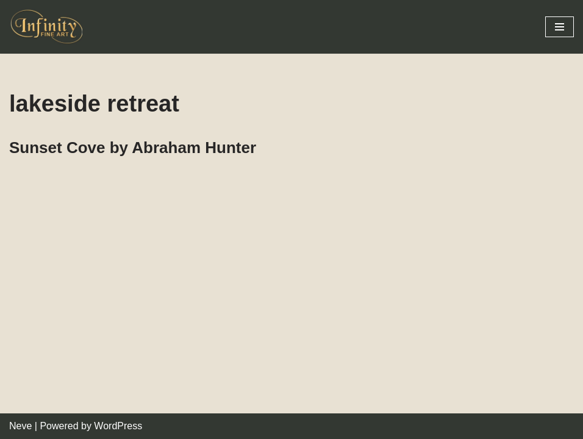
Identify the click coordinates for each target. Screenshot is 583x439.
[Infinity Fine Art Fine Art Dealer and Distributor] (48, 27)
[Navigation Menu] (559, 26)
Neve (20, 426)
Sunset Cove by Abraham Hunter (132, 147)
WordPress (118, 426)
